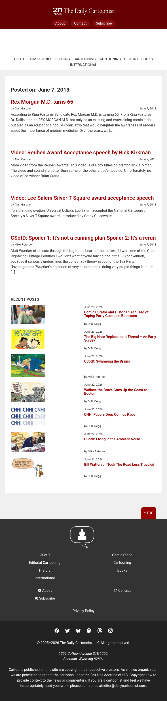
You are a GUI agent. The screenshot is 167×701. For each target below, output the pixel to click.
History (131, 59)
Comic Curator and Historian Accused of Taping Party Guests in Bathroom (116, 314)
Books (147, 59)
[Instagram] (110, 631)
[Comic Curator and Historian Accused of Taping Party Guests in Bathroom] (28, 315)
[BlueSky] (78, 631)
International (83, 65)
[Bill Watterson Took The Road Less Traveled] (28, 467)
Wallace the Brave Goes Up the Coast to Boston (115, 392)
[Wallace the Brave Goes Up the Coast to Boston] (28, 392)
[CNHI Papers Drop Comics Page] (28, 417)
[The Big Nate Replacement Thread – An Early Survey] (28, 340)
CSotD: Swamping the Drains (107, 361)
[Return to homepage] (83, 539)
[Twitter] (67, 631)
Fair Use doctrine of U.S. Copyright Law (121, 675)
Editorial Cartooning (75, 59)
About (60, 23)
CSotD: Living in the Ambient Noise (112, 439)
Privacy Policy (83, 611)
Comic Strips (40, 59)
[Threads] (99, 631)
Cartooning (110, 59)
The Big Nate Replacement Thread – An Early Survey (120, 338)
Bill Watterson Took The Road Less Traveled (119, 465)
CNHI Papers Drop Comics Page (109, 415)
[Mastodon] (89, 631)
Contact (80, 23)
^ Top (148, 513)
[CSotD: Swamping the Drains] (28, 366)
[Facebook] (56, 631)
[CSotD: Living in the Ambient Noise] (28, 443)
